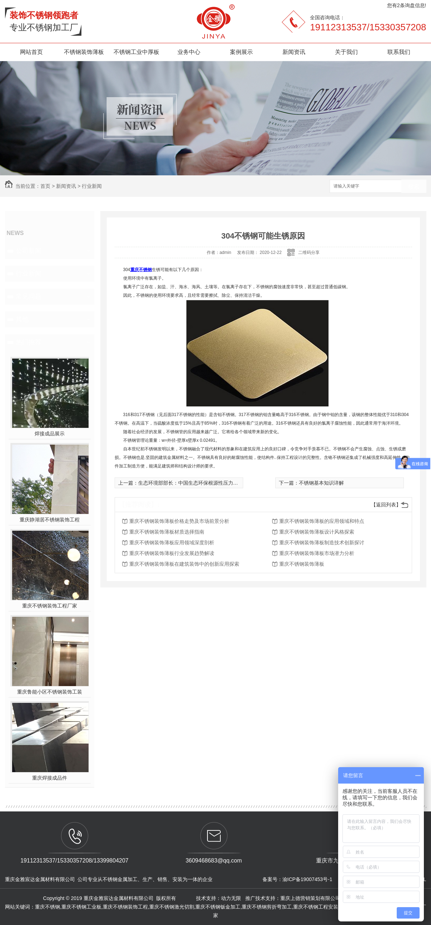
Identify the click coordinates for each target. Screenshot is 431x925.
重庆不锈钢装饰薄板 (301, 564)
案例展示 (241, 52)
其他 (22, 319)
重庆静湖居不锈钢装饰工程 (50, 519)
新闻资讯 (293, 52)
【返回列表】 (386, 505)
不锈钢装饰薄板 (84, 52)
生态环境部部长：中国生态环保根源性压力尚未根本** (197, 483)
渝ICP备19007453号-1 (307, 879)
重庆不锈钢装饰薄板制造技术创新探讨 (321, 542)
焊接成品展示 (50, 433)
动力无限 (231, 898)
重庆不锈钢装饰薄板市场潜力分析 (316, 553)
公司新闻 (28, 250)
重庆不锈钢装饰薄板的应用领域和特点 (321, 521)
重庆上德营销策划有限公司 (311, 898)
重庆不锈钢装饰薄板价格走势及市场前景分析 (179, 521)
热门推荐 (28, 342)
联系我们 (398, 52)
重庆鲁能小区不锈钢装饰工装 (49, 692)
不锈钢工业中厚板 (136, 52)
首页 (45, 186)
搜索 (414, 187)
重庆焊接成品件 (49, 778)
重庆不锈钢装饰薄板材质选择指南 (166, 532)
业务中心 (188, 52)
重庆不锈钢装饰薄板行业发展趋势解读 (171, 553)
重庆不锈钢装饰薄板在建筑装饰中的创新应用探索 (184, 564)
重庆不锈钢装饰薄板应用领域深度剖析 (171, 542)
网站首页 (31, 52)
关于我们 (346, 52)
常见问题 (28, 296)
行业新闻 (92, 186)
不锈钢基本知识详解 (321, 483)
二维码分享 (309, 252)
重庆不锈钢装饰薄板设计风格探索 (316, 532)
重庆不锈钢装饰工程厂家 (49, 606)
